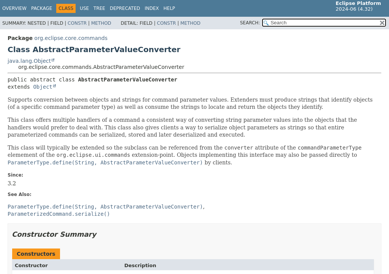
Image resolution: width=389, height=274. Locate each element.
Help (169, 8)
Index (152, 8)
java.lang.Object (29, 61)
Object (42, 87)
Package (41, 8)
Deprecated (125, 8)
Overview (14, 8)
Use (84, 8)
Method (101, 23)
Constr (77, 23)
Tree (99, 8)
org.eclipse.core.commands (71, 38)
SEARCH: (250, 22)
